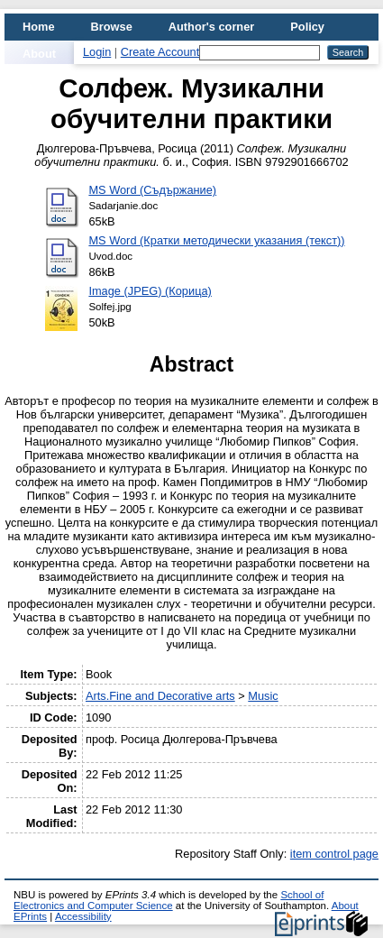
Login (97, 52)
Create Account (160, 52)
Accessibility (83, 916)
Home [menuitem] (39, 26)
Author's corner (211, 26)
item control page (334, 853)
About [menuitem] (39, 53)
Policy (307, 26)
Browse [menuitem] (111, 26)
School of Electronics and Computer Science (169, 900)
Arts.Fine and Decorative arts (160, 696)
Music (263, 696)
